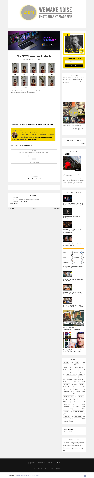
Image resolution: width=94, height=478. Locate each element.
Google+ (60, 462)
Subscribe (74, 65)
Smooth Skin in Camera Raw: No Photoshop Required (72, 244)
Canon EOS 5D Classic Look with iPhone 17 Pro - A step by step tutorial (73, 293)
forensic (78, 386)
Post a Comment (14, 203)
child (73, 376)
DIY (46, 468)
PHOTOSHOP (51, 468)
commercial (69, 379)
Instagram (41, 462)
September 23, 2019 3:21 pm (20, 201)
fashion (81, 384)
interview (66, 391)
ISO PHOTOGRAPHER (79, 367)
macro (79, 394)
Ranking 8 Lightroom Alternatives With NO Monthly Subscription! (73, 350)
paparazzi (81, 396)
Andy (14, 197)
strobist (73, 414)
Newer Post (11, 208)
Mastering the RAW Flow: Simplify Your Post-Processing (73, 280)
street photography (79, 411)
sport (65, 409)
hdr (65, 389)
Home (34, 208)
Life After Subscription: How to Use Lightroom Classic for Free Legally (73, 204)
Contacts (58, 468)
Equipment (40, 468)
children (81, 376)
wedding (77, 418)
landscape (77, 391)
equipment (66, 384)
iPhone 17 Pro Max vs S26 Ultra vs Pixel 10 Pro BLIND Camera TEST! (73, 306)
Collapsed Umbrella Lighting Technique (71, 217)
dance (69, 381)
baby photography (71, 374)
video (65, 418)
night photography (68, 396)
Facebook (51, 462)
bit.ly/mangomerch (33, 139)
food (69, 386)
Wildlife (66, 372)
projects (77, 404)
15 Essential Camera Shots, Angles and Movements (72, 267)
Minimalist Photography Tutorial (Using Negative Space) (37, 124)
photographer (69, 399)
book (65, 376)
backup (80, 374)
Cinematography (68, 364)
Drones (79, 364)
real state (66, 406)
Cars (77, 362)
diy (78, 381)
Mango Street (29, 145)
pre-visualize (67, 404)
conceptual (80, 379)
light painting (67, 394)
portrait (73, 401)
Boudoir (66, 362)
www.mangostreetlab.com (45, 137)
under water (78, 416)
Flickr (65, 367)
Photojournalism (73, 369)
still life (66, 411)
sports (77, 409)
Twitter (32, 462)
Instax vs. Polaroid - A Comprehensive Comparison (71, 328)
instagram (76, 389)
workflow (66, 421)
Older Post (57, 208)
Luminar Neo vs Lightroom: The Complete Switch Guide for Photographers (72, 231)
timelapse (66, 416)
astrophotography (79, 372)
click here (77, 129)
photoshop (80, 399)
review (77, 406)
